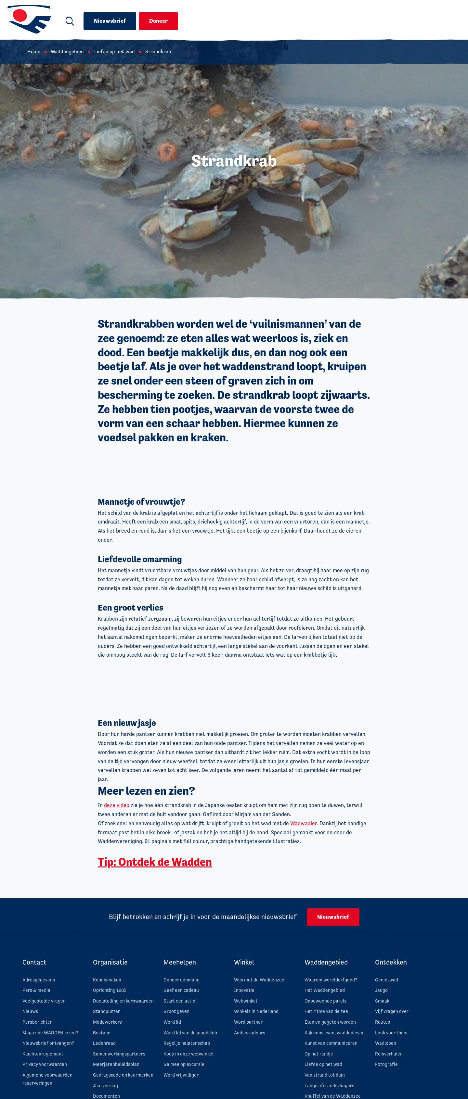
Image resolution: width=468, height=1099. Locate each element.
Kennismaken (107, 979)
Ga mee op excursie (183, 1064)
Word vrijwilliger (181, 1075)
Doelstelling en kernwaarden (123, 1001)
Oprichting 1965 (109, 990)
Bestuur (101, 1032)
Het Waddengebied (325, 990)
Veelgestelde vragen (44, 1001)
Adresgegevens (38, 979)
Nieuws (30, 1011)
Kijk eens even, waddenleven (335, 1032)
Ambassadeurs (249, 1032)
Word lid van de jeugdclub (190, 1032)
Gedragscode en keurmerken (123, 1075)
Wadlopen (385, 1043)
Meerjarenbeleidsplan (116, 1064)
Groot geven (176, 1011)
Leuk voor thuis (391, 1032)
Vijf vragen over (392, 1011)
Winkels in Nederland (256, 1011)
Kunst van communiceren (331, 1043)
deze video (116, 805)
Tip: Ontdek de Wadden (155, 861)
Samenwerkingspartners (119, 1053)
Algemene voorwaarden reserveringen (47, 1079)
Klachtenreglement (42, 1053)
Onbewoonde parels (325, 1001)
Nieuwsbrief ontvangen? (48, 1043)
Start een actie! (180, 1001)
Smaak (382, 1001)
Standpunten (107, 1011)
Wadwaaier (303, 823)
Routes (382, 1022)
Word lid (172, 1022)
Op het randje (319, 1053)
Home (33, 51)
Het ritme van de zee (326, 1011)
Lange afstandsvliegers (329, 1085)
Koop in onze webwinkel (188, 1053)
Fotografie (386, 1064)
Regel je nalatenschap (186, 1043)
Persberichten (37, 1022)
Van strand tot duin (325, 1075)
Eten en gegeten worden (330, 1022)
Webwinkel (245, 1001)
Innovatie (244, 990)
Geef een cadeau (181, 990)
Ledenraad (104, 1043)
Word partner (248, 1022)
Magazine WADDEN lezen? (50, 1032)
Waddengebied (67, 51)
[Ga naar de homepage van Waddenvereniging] (29, 19)
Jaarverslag (105, 1085)
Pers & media (36, 990)
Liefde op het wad (114, 51)
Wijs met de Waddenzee (259, 979)
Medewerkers (107, 1022)
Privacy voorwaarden (44, 1064)
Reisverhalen (389, 1053)
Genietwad (386, 979)
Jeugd (381, 990)
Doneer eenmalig (181, 979)
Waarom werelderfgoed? (331, 979)
